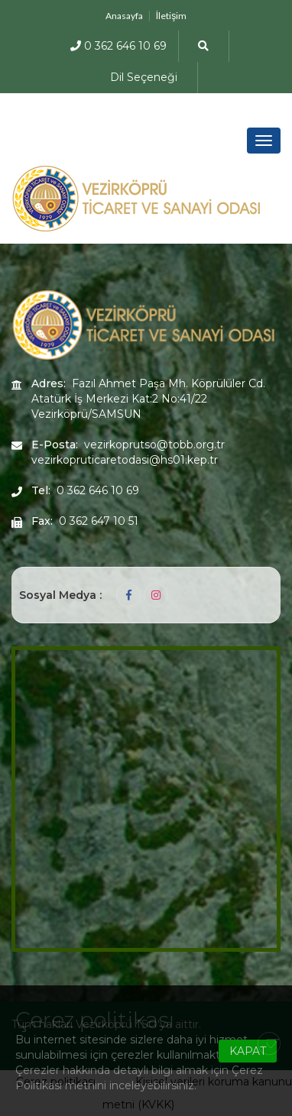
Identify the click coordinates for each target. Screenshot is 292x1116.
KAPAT (247, 1051)
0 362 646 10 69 (118, 46)
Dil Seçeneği (143, 77)
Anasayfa (124, 15)
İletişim (171, 15)
